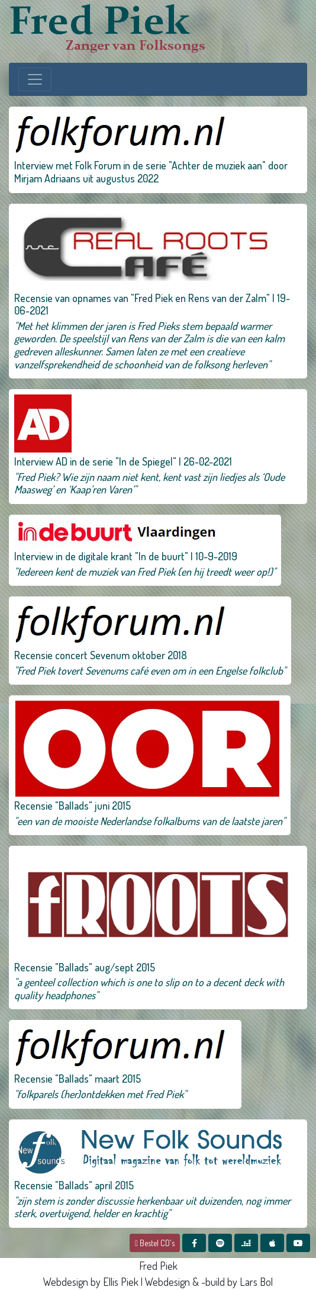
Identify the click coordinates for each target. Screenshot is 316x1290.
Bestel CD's (155, 1243)
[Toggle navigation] (34, 79)
